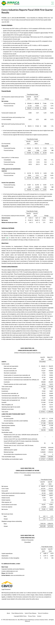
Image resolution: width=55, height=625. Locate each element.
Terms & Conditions (43, 613)
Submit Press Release (30, 613)
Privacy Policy (32, 616)
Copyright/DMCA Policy (20, 616)
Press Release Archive (17, 613)
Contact (39, 616)
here (7, 237)
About (8, 613)
